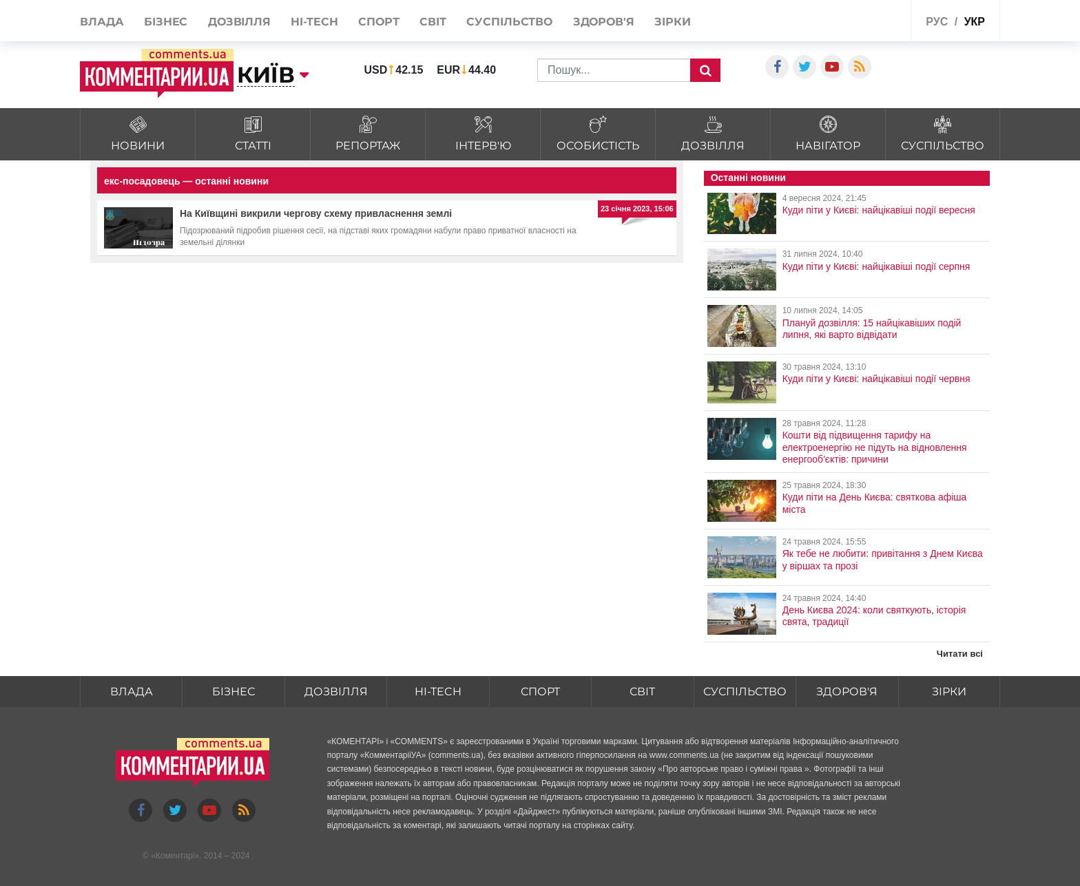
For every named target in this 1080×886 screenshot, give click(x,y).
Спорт (378, 21)
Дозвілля (239, 21)
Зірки (672, 21)
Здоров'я (603, 21)
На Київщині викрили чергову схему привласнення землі (316, 213)
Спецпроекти (866, 19)
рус (937, 22)
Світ (432, 21)
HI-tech (314, 21)
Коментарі (175, 856)
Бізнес (165, 21)
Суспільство (509, 21)
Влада (102, 21)
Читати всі (960, 653)
